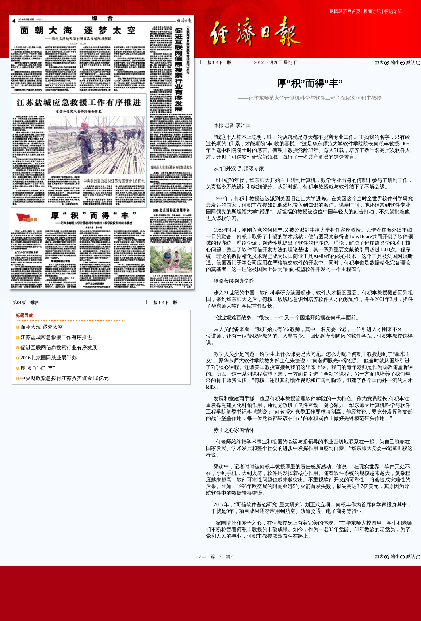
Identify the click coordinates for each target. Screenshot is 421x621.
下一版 (169, 302)
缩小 (398, 62)
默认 (413, 62)
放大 (382, 62)
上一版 (152, 302)
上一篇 (207, 556)
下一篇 (225, 556)
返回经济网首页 (345, 11)
